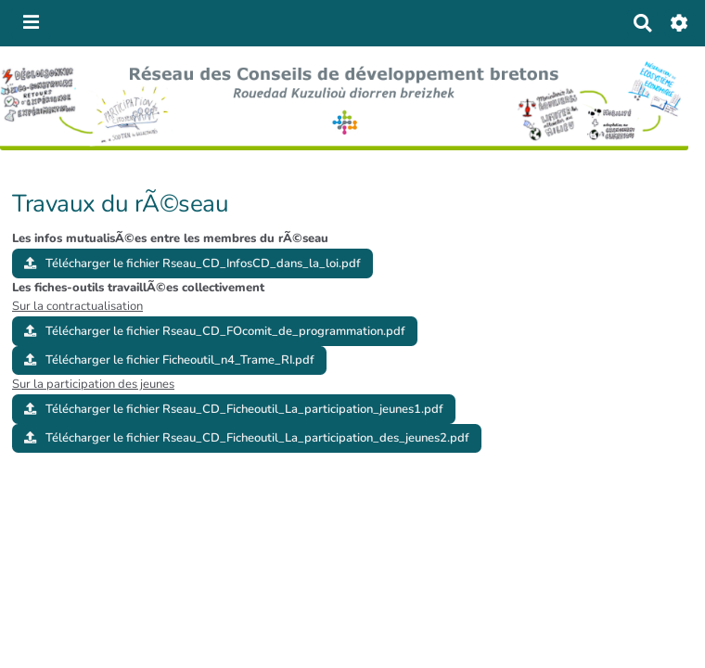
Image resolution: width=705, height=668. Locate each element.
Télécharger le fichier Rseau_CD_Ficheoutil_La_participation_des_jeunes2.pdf (246, 438)
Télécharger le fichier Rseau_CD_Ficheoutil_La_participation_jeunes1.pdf (233, 409)
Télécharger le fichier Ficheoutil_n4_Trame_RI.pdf (169, 360)
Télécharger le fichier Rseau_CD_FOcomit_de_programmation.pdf (214, 331)
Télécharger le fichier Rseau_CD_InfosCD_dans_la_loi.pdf (192, 263)
